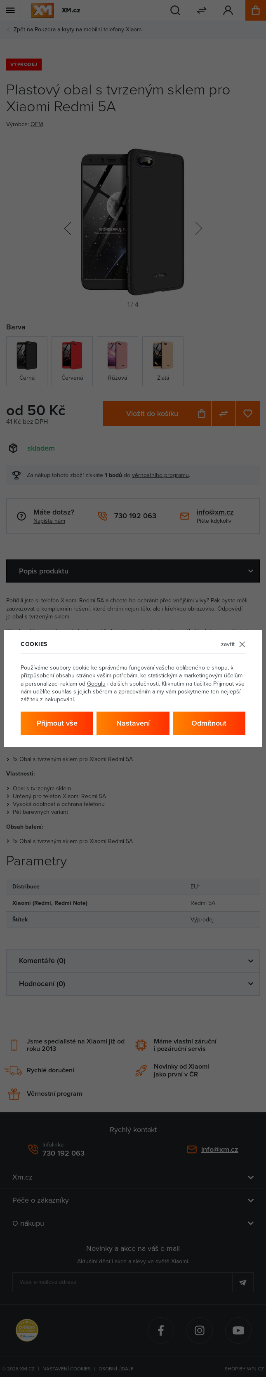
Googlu (96, 683)
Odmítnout (208, 723)
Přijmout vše (57, 723)
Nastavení (133, 723)
